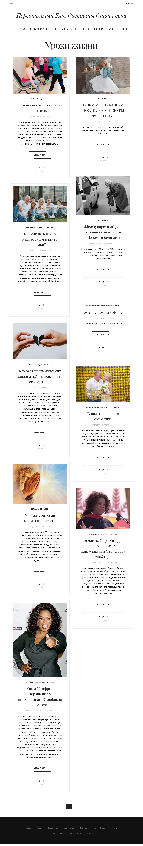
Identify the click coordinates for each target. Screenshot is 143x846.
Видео (111, 31)
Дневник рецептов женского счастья (103, 308)
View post (40, 157)
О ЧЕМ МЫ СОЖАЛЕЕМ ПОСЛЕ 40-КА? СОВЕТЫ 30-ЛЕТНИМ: (103, 112)
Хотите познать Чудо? (103, 314)
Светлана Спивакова (39, 31)
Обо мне (40, 830)
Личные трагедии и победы (39, 366)
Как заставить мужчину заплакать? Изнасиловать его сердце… (39, 378)
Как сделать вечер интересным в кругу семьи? (39, 241)
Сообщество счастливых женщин (68, 31)
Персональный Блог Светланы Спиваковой (71, 16)
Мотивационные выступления (103, 536)
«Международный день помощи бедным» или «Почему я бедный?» (103, 234)
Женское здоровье (96, 31)
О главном (103, 101)
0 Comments (38, 173)
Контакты (122, 31)
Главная (22, 31)
